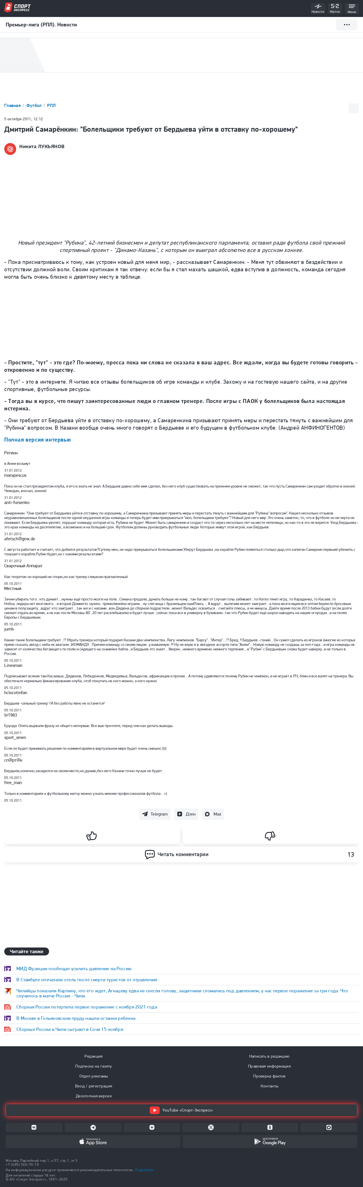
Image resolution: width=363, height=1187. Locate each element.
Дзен (190, 814)
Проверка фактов (269, 1076)
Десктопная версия (93, 1095)
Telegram (159, 814)
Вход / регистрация (93, 1086)
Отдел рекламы (93, 1076)
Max (217, 814)
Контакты (269, 1086)
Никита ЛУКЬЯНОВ (41, 146)
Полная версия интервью (37, 439)
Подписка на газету (93, 1066)
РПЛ (51, 105)
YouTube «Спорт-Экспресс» (181, 1110)
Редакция (93, 1056)
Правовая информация (269, 1066)
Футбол (34, 105)
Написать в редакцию (269, 1056)
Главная (13, 105)
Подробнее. (145, 1170)
